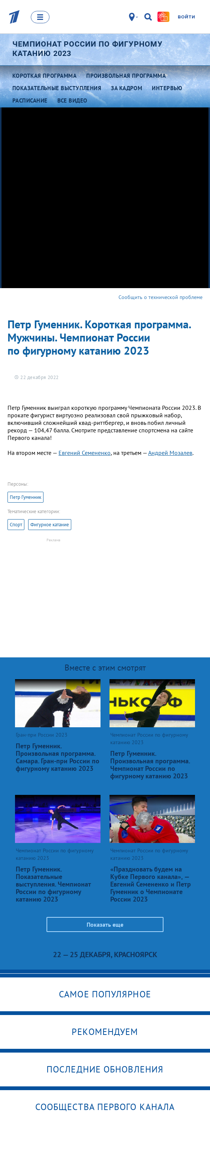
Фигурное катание (49, 524)
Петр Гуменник (25, 497)
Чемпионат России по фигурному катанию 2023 (87, 48)
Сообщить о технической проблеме (160, 297)
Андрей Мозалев (170, 452)
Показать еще (105, 924)
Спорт (16, 524)
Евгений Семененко (84, 452)
